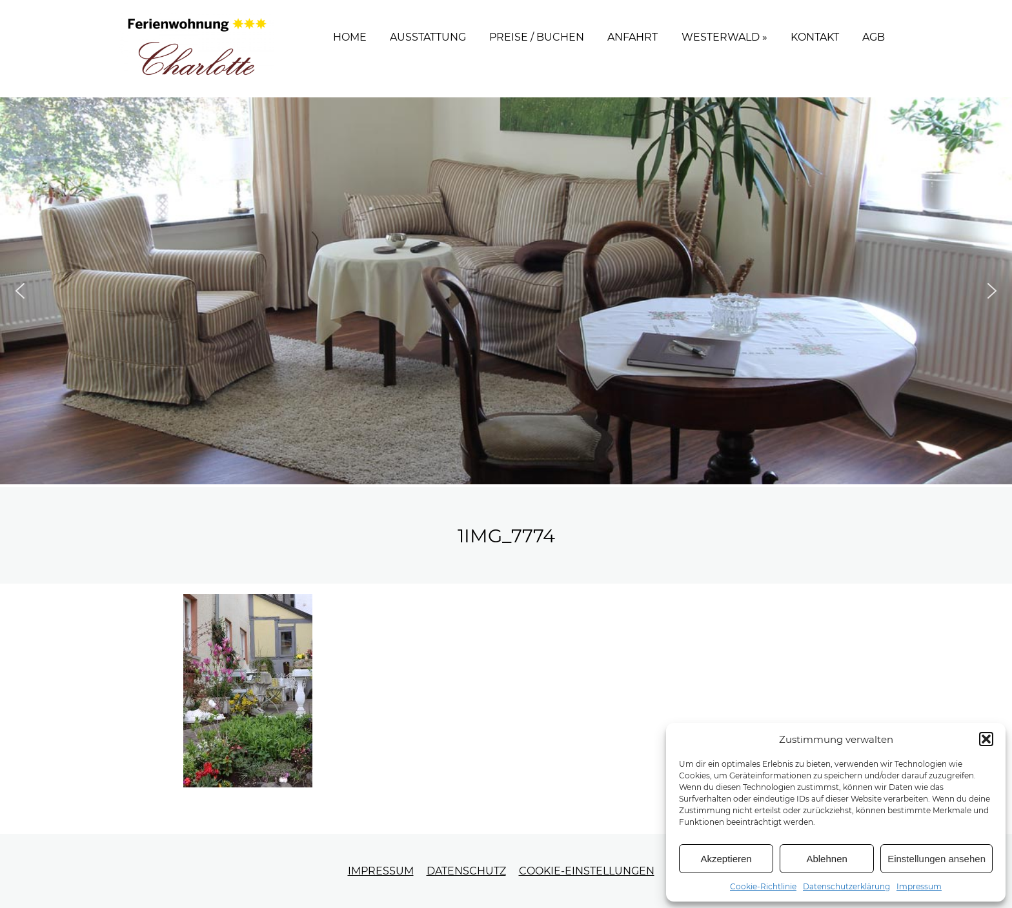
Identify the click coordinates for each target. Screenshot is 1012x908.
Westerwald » (724, 37)
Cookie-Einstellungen (586, 871)
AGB (873, 37)
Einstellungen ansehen (936, 858)
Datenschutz (466, 871)
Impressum (919, 886)
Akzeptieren (725, 858)
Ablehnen (826, 858)
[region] (506, 290)
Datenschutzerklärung (846, 886)
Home (350, 37)
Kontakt (815, 37)
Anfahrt (632, 37)
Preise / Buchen (536, 37)
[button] (986, 739)
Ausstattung (428, 37)
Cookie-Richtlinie (763, 886)
